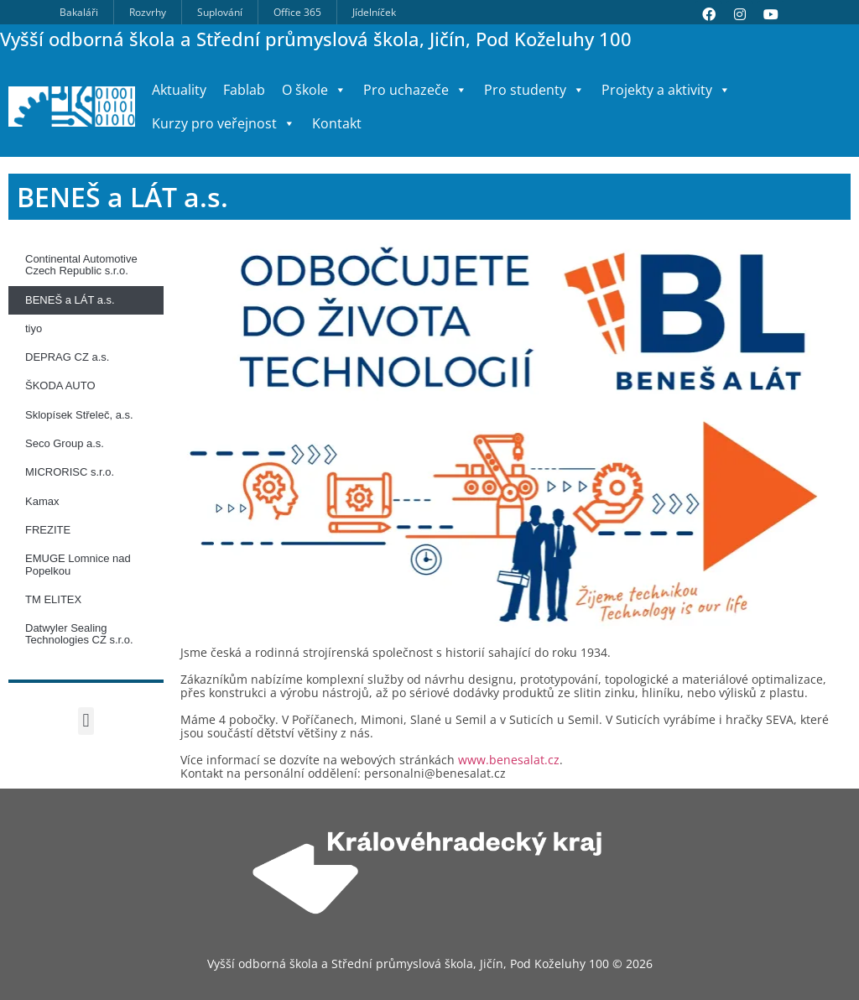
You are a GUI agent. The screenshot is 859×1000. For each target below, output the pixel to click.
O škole (314, 90)
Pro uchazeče (415, 90)
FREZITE (47, 529)
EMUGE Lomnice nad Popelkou (78, 564)
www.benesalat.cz (509, 760)
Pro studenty (534, 90)
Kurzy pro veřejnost (223, 123)
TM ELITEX (53, 599)
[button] (86, 721)
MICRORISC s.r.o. (69, 472)
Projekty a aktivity (666, 90)
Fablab (244, 90)
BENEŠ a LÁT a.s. (70, 300)
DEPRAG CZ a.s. (67, 357)
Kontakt (337, 123)
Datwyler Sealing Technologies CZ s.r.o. (79, 634)
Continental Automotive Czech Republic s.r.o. (81, 265)
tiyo (33, 328)
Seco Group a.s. (64, 443)
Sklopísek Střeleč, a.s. (79, 415)
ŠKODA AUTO (60, 385)
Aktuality (179, 90)
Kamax (42, 501)
